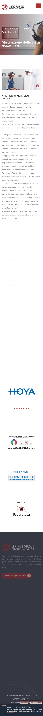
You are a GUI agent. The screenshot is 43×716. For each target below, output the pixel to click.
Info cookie (12, 713)
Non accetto (36, 702)
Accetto (24, 702)
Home (4, 28)
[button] (14, 408)
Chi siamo (15, 28)
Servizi (25, 28)
